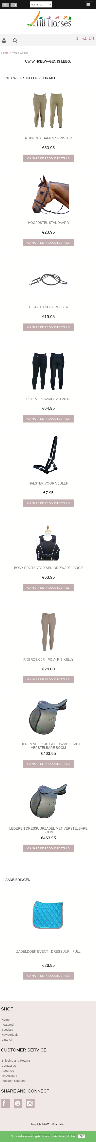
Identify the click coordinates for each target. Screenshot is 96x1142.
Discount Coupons (13, 1080)
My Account (9, 1075)
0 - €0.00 (85, 38)
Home (4, 52)
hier (73, 1136)
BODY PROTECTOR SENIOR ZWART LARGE (48, 568)
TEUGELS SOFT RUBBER (48, 307)
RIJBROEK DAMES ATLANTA (48, 399)
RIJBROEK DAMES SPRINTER (48, 138)
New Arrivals (9, 1034)
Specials (7, 1029)
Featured (7, 1024)
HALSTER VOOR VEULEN (48, 483)
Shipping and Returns (16, 1060)
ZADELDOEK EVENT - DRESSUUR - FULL (48, 951)
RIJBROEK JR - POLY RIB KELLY (48, 659)
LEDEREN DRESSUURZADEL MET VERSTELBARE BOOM (48, 830)
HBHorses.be (57, 1124)
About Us (7, 1070)
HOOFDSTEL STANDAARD (48, 222)
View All (6, 1039)
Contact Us (8, 1065)
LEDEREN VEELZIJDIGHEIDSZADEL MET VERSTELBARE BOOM (48, 745)
